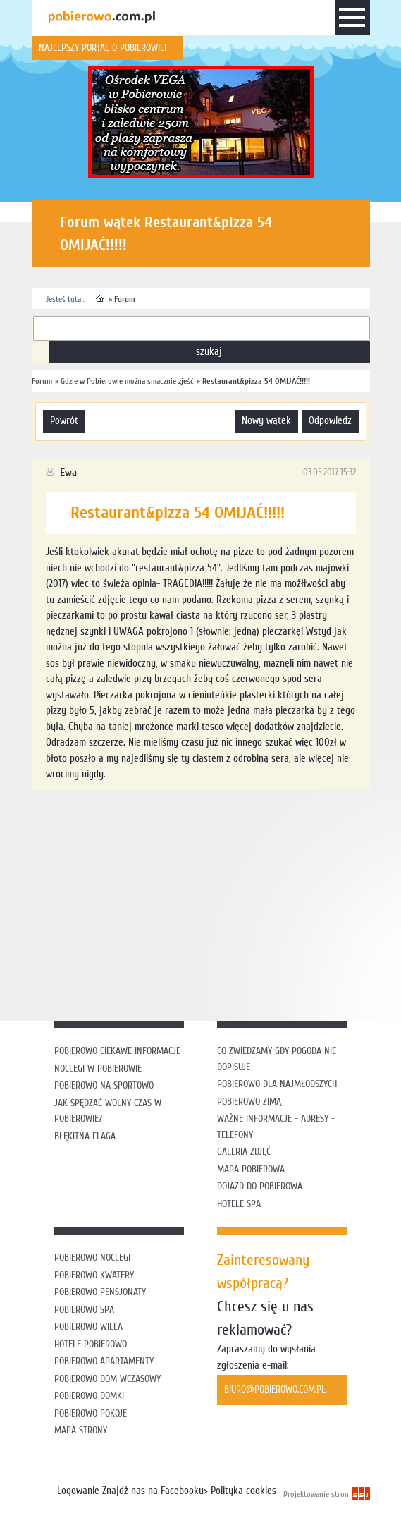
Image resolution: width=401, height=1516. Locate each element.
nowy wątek (266, 421)
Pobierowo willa (89, 1327)
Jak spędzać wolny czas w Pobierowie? (107, 1111)
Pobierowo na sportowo (104, 1085)
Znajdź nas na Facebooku (153, 1491)
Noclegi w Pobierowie (98, 1068)
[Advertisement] (216, 903)
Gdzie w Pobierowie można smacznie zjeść (127, 381)
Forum (124, 299)
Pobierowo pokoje (90, 1413)
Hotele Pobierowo (90, 1344)
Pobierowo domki (89, 1396)
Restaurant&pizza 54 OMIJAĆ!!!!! (256, 381)
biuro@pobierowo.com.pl (275, 1389)
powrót (64, 421)
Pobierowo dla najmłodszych (277, 1084)
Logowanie (78, 1491)
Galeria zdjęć (244, 1152)
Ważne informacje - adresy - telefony (276, 1126)
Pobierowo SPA (84, 1310)
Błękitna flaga (85, 1136)
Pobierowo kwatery (94, 1275)
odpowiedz (330, 421)
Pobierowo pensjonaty (100, 1292)
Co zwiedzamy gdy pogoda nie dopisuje (276, 1059)
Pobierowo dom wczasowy (107, 1379)
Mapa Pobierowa (251, 1169)
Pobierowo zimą (249, 1102)
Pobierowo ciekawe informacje (117, 1051)
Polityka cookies (243, 1491)
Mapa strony (80, 1430)
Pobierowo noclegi (92, 1257)
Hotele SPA (239, 1204)
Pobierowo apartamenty (104, 1361)
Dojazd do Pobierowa (259, 1186)
